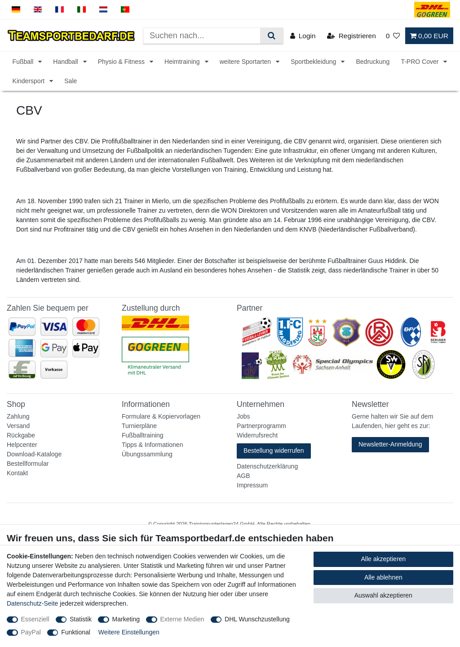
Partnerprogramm (261, 425)
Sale (70, 81)
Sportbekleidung (314, 61)
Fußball (24, 61)
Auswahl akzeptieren (383, 595)
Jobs (243, 416)
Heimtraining (182, 61)
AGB (243, 475)
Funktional (75, 632)
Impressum (252, 485)
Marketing (126, 619)
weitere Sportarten (246, 61)
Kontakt (17, 473)
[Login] (303, 35)
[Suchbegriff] (201, 36)
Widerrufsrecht (257, 435)
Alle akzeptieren (383, 558)
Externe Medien (182, 619)
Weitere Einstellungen (128, 632)
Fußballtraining (143, 435)
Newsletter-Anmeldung (390, 444)
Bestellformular (28, 463)
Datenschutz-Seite (32, 603)
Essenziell (35, 619)
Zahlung (18, 416)
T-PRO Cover (420, 61)
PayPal (31, 632)
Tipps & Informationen (152, 444)
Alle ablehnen (383, 577)
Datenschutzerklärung (267, 466)
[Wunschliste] (393, 35)
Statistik (81, 619)
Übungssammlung (147, 454)
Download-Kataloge (34, 454)
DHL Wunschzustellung (257, 619)
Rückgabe (21, 435)
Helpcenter (22, 444)
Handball (66, 61)
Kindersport (29, 81)
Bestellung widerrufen (273, 450)
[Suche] (271, 36)
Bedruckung (372, 61)
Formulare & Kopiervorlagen (161, 416)
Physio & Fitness (122, 61)
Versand (18, 425)
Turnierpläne (139, 425)
